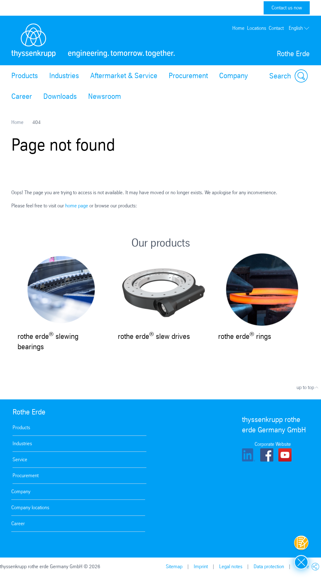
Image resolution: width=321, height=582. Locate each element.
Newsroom (104, 96)
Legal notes (230, 566)
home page (76, 206)
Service (20, 459)
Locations (256, 28)
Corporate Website (273, 444)
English (299, 28)
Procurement (188, 75)
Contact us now (286, 8)
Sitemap (174, 566)
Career (21, 96)
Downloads (60, 96)
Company (233, 75)
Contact (276, 28)
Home (238, 28)
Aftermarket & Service (123, 75)
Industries (64, 75)
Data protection (269, 566)
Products (24, 75)
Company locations (30, 507)
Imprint (201, 566)
